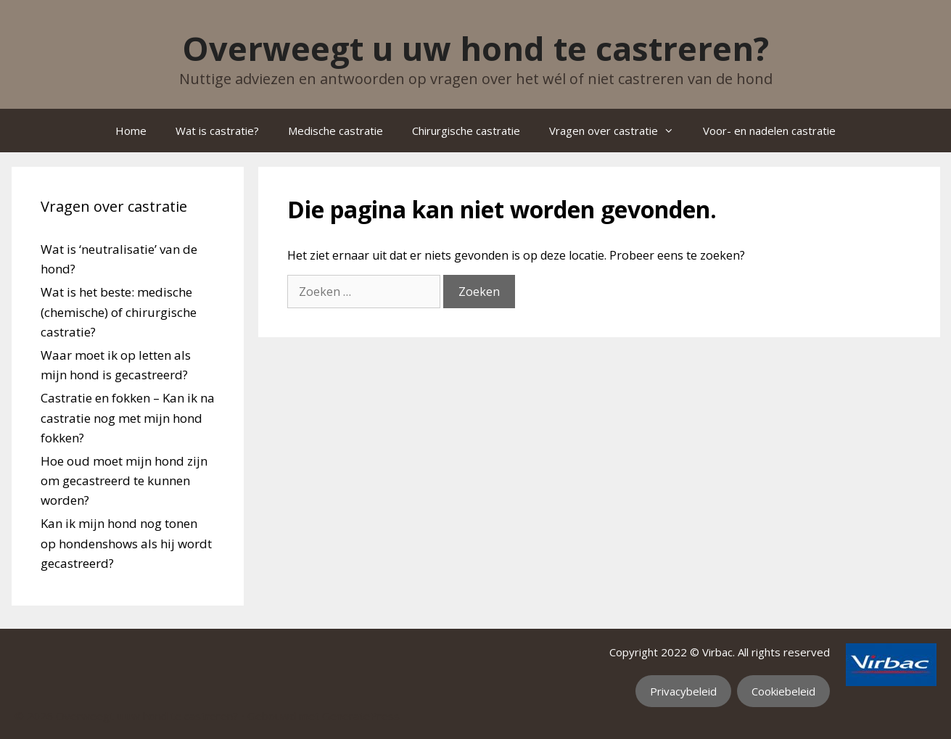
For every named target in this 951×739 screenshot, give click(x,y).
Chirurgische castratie (466, 130)
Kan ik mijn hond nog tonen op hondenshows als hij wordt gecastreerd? (126, 543)
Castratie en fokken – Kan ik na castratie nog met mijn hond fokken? (128, 417)
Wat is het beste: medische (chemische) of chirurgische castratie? (119, 311)
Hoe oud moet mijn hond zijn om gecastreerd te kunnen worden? (124, 480)
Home (131, 130)
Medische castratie (335, 130)
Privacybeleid (683, 691)
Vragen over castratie (618, 130)
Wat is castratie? (217, 130)
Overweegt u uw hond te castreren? (475, 48)
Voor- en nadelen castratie (769, 130)
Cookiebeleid (783, 691)
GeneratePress (361, 716)
